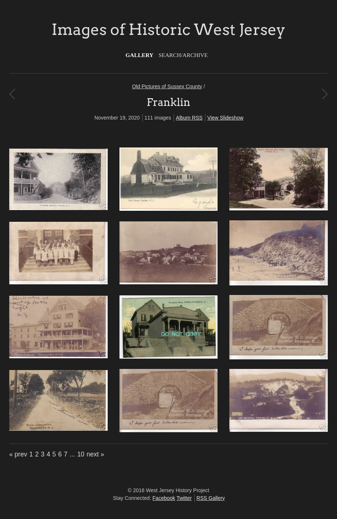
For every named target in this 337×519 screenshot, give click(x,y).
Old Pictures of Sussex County (167, 86)
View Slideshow (225, 118)
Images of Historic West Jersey (168, 29)
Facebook (164, 498)
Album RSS (189, 118)
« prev (18, 454)
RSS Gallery (211, 498)
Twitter (184, 498)
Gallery (140, 55)
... (72, 454)
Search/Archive (183, 55)
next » (95, 454)
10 (80, 454)
